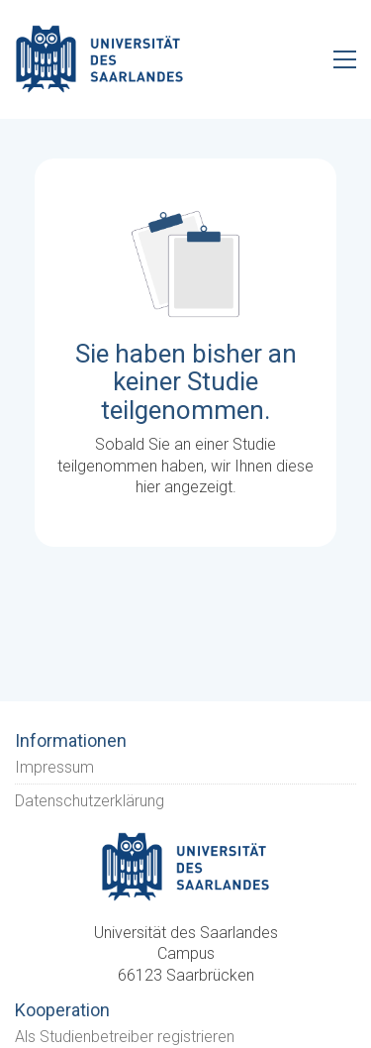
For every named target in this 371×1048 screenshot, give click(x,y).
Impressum (54, 767)
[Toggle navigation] (344, 59)
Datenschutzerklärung (89, 800)
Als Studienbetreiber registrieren (124, 1036)
